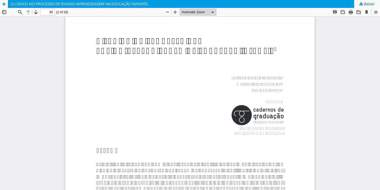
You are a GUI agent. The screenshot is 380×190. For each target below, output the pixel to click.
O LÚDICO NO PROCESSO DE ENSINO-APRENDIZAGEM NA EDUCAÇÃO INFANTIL (79, 3)
